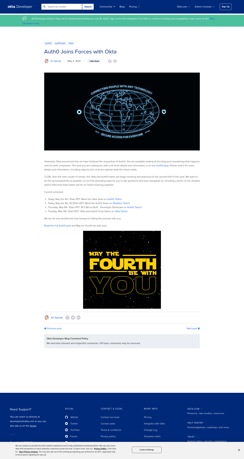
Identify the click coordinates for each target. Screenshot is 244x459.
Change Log (150, 430)
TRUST (191, 436)
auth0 (48, 43)
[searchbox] (61, 7)
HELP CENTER (195, 422)
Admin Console (204, 6)
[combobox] (61, 7)
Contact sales (108, 423)
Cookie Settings (147, 450)
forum (33, 425)
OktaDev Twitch (121, 203)
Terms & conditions (111, 430)
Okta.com (183, 6)
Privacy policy (108, 436)
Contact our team (110, 417)
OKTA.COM (193, 409)
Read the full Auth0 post (57, 225)
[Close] (239, 450)
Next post (193, 328)
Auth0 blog (162, 165)
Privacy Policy (100, 448)
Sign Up (226, 6)
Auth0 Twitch (114, 199)
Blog (122, 6)
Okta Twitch (121, 211)
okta (71, 43)
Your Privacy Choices (28, 452)
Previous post (53, 328)
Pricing (134, 6)
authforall (60, 43)
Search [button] (88, 6)
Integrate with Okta (154, 423)
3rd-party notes (152, 436)
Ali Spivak (55, 61)
